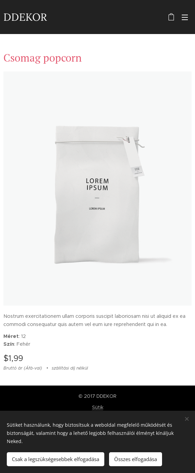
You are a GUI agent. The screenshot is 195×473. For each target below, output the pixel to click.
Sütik (97, 407)
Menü (185, 17)
